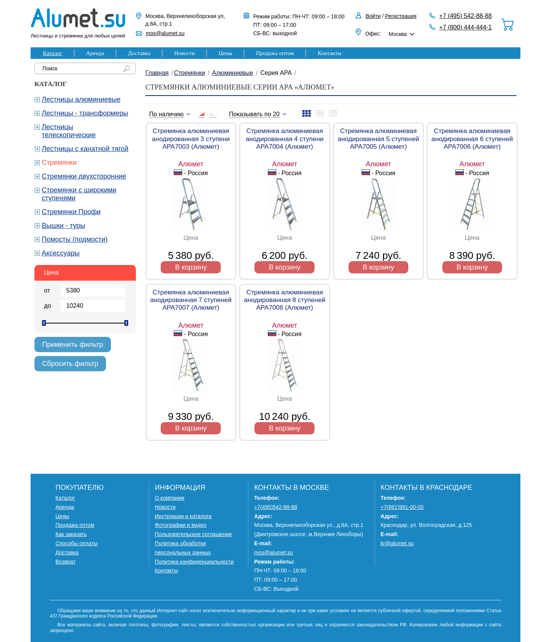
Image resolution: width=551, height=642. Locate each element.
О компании (169, 498)
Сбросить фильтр (70, 363)
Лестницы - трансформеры (85, 113)
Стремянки (59, 162)
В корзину (191, 267)
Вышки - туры (63, 225)
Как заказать (71, 534)
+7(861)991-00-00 (402, 507)
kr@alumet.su (397, 543)
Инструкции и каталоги (183, 516)
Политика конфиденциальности (194, 562)
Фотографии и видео (181, 525)
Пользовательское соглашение (193, 534)
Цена (51, 272)
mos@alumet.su (165, 33)
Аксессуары (61, 253)
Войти (372, 16)
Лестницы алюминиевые (81, 99)
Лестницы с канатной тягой (85, 149)
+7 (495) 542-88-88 (465, 16)
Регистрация (401, 16)
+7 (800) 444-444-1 (465, 27)
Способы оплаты (76, 543)
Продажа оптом (275, 53)
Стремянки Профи (71, 212)
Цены (225, 53)
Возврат (65, 562)
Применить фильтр (72, 344)
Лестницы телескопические (69, 131)
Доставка (139, 53)
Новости (184, 53)
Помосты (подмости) (75, 239)
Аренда (95, 53)
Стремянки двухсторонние (84, 176)
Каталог (52, 53)
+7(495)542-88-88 (275, 507)
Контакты (329, 53)
